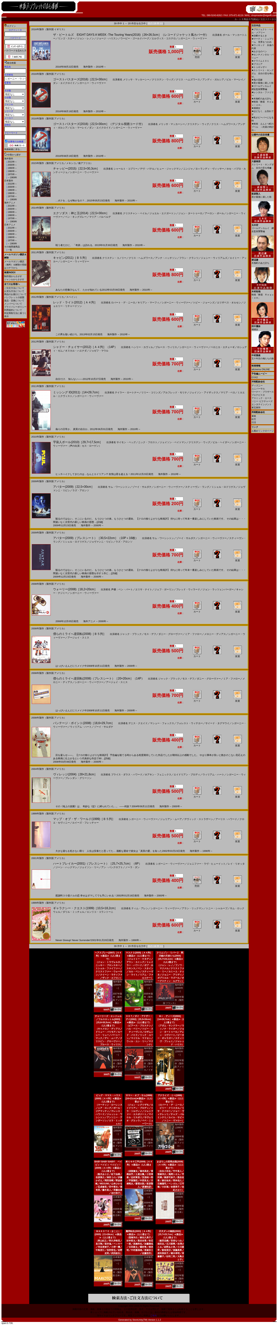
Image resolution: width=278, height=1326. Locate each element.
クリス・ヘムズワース (188, 79)
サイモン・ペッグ (126, 442)
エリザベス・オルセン (229, 302)
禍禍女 (256, 108)
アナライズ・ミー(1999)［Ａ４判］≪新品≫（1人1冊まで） (169, 1098)
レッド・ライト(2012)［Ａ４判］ (75, 302)
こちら (153, 1315)
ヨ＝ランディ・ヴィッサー (209, 168)
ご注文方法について (14, 288)
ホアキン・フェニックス (158, 774)
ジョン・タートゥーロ (190, 213)
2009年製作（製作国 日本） (117, 1212)
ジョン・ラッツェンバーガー (218, 589)
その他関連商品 (12, 246)
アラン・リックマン (192, 908)
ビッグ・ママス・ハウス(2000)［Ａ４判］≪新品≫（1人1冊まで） (108, 1098)
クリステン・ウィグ (162, 79)
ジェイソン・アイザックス (203, 392)
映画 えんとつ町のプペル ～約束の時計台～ (263, 127)
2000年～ (12, 165)
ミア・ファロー (193, 634)
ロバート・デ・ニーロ (123, 302)
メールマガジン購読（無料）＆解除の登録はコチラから (15, 264)
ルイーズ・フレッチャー (85, 822)
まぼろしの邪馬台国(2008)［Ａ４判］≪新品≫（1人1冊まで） (169, 1164)
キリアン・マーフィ (148, 302)
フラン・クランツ (188, 258)
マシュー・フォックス (162, 723)
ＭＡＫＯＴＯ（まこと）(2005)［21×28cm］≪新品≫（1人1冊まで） (108, 1234)
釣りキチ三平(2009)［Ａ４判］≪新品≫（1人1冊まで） (139, 1164)
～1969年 (12, 177)
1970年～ (12, 174)
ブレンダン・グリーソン (78, 778)
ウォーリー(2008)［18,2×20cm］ (75, 589)
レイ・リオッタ (236, 863)
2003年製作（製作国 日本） (148, 1272)
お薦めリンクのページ (263, 431)
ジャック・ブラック (131, 634)
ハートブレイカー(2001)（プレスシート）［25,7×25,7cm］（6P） (97, 863)
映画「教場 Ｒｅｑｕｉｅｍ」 (263, 293)
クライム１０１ (260, 61)
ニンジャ (188, 168)
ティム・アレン (139, 908)
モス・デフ (150, 634)
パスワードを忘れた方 (15, 50)
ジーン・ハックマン (66, 867)
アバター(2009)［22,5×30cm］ (73, 486)
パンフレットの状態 (14, 297)
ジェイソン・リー (89, 867)
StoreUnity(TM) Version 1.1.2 (146, 1320)
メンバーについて (13, 303)
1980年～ (12, 171)
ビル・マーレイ (234, 79)
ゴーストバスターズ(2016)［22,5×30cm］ (81, 79)
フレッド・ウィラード (188, 589)
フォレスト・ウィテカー (189, 723)
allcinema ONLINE (261, 369)
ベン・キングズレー (76, 216)
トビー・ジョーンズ (204, 302)
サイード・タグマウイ (217, 723)
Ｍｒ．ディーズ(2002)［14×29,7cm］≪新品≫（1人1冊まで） (170, 1019)
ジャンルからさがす (14, 279)
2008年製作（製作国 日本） (179, 1209)
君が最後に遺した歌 (263, 83)
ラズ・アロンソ (80, 490)
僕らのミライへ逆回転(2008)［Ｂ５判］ (79, 633)
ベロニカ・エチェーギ (223, 347)
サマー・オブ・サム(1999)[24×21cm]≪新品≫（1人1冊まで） (139, 1098)
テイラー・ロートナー (127, 392)
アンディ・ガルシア (213, 79)
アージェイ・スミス (78, 637)
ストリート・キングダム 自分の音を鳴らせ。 (263, 73)
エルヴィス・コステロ (164, 38)
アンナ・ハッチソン (166, 258)
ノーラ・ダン (132, 867)
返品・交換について (14, 300)
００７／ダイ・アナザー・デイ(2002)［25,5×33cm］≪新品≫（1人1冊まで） (139, 1019)
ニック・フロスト (147, 442)
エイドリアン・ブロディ (187, 774)
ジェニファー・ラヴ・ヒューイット (206, 863)
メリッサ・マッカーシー (136, 79)
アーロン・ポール (214, 213)
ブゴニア (257, 64)
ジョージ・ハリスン (107, 38)
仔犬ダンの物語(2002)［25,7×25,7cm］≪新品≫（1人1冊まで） (170, 1234)
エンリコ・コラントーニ (100, 911)
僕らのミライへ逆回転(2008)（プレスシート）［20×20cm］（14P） (98, 678)
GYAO (255, 377)
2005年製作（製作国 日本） (117, 1272)
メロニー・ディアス (215, 634)
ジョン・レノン (85, 38)
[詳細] (100, 522)
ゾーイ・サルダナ (141, 486)
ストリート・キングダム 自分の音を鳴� (263, 163)
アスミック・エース (262, 398)
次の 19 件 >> (155, 23)
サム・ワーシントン (119, 486)
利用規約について (13, 310)
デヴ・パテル (147, 168)
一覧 (9, 250)
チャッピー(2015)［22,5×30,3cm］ (76, 168)
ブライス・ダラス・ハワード (126, 774)
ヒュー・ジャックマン (169, 168)
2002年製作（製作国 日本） (179, 1278)
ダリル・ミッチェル (73, 911)
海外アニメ (9, 202)
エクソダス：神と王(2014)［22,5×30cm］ (81, 213)
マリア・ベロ (228, 392)
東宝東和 (256, 407)
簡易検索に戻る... (13, 149)
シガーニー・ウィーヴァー (192, 38)
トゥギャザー (259, 67)
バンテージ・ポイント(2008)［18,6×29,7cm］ (83, 723)
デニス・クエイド (138, 723)
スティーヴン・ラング (197, 486)
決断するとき (259, 35)
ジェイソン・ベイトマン (173, 442)
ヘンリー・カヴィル (142, 347)
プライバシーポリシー (15, 307)
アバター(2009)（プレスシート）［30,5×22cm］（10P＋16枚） (95, 538)
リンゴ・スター (66, 38)
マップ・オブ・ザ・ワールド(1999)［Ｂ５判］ (84, 819)
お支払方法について (14, 291)
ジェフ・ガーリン (164, 589)
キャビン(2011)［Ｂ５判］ (70, 257)
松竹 (254, 419)
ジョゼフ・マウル (98, 350)
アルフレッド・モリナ (175, 392)
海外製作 (8, 158)
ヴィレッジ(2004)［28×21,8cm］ (75, 774)
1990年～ (12, 168)
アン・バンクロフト (112, 867)
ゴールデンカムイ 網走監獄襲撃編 (263, 227)
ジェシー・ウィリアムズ (214, 258)
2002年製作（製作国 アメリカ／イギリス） (144, 1066)
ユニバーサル (258, 388)
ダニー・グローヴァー (171, 634)
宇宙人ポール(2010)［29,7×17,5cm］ (77, 442)
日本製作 (8, 180)
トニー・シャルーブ (217, 908)
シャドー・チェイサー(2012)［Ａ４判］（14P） (85, 347)
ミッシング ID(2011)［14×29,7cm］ (77, 392)
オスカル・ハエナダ (76, 350)
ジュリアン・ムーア (171, 819)
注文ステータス (268, 19)
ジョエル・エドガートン (162, 213)
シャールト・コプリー (126, 168)
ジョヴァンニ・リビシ (101, 541)
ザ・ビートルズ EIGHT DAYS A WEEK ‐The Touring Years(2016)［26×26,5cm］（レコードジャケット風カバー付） (131, 34)
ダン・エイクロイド (64, 83)
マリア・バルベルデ (100, 216)
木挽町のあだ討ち (261, 98)
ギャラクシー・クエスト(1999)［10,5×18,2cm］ (85, 908)
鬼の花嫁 (257, 79)
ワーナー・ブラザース (263, 392)
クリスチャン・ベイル (135, 213)
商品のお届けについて (15, 294)
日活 (254, 422)
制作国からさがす (13, 276)
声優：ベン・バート (122, 589)
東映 (254, 416)
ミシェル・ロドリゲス (224, 486)
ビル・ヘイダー (221, 442)
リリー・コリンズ (151, 392)
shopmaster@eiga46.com (264, 15)
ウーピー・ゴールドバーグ (134, 38)
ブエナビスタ (258, 395)
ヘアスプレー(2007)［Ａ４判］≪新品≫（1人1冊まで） (108, 955)
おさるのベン (259, 51)
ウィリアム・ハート (81, 726)
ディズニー (257, 385)
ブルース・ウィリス (166, 347)
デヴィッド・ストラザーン (198, 819)
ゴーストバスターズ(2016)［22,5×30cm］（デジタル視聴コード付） (98, 123)
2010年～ (12, 161)
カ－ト (238, 19)
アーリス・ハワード (226, 819)
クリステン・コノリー (114, 258)
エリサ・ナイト (143, 589)
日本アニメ (9, 224)
